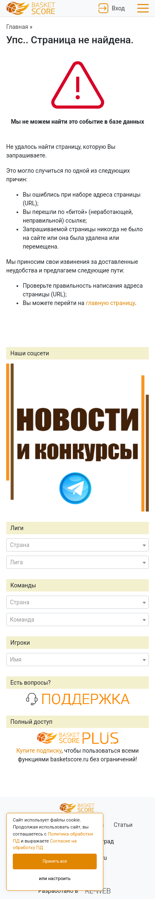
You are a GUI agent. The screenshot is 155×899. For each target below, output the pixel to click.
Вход (111, 8)
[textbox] (77, 545)
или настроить (55, 878)
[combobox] (77, 545)
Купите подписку (39, 750)
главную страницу (110, 303)
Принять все (55, 861)
